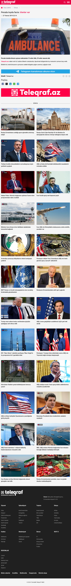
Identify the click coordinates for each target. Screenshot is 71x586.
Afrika (55, 510)
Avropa (56, 520)
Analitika (3, 527)
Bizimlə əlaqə (43, 573)
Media (38, 520)
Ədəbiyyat (21, 539)
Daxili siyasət (4, 522)
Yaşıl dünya (39, 515)
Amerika (56, 513)
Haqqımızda (33, 573)
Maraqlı (3, 541)
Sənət (20, 541)
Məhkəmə (3, 536)
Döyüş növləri (40, 541)
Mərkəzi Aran (4, 560)
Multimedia (23, 573)
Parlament (4, 518)
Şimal (2, 565)
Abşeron (3, 568)
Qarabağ (3, 525)
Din (37, 522)
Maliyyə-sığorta (23, 515)
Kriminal (3, 539)
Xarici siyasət (4, 520)
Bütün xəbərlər (5, 573)
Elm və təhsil (39, 513)
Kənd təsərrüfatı (23, 510)
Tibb (37, 518)
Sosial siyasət (40, 510)
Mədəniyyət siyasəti (24, 536)
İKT (20, 518)
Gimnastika (39, 539)
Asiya (55, 515)
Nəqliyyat (21, 520)
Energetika (22, 513)
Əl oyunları (39, 544)
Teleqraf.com (5, 61)
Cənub (3, 555)
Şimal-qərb (4, 563)
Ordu (2, 510)
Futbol (38, 546)
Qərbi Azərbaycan (6, 515)
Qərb (2, 558)
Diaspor (3, 513)
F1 (37, 536)
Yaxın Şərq (57, 518)
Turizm (20, 522)
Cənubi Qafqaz (58, 522)
